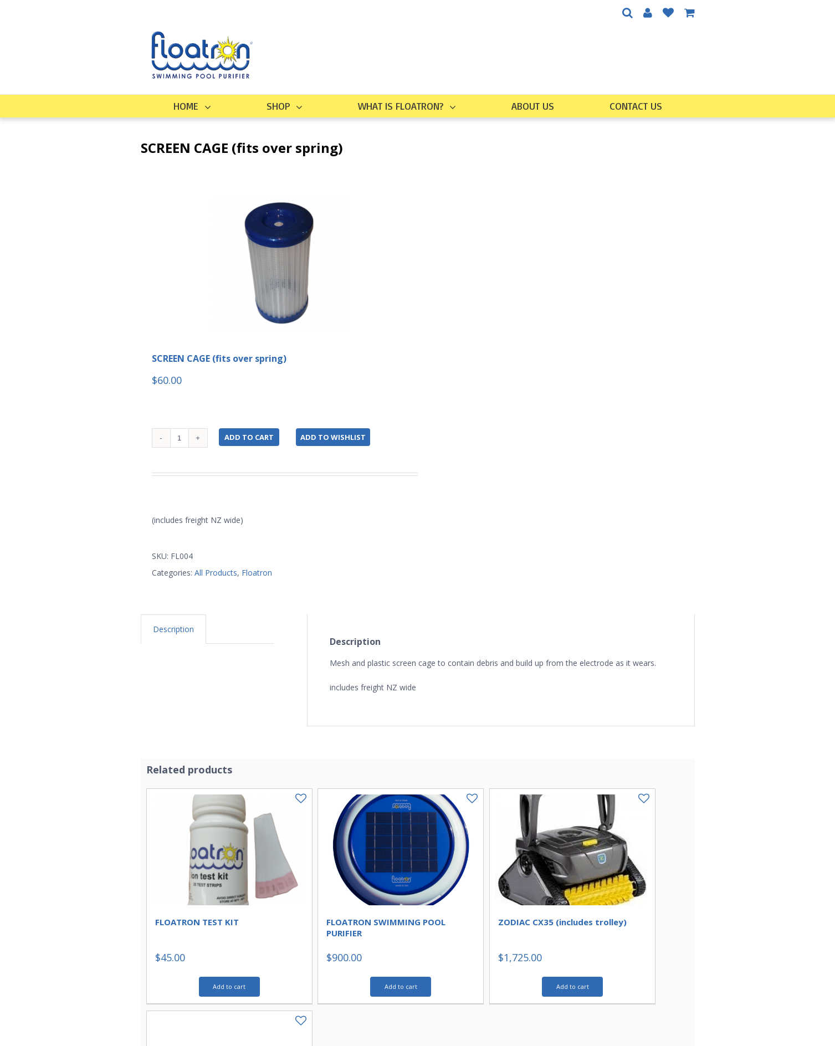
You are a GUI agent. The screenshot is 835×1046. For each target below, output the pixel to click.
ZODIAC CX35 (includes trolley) (562, 921)
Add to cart (249, 437)
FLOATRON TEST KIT (197, 921)
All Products (215, 572)
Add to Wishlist (333, 437)
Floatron (257, 572)
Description (173, 629)
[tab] (173, 629)
